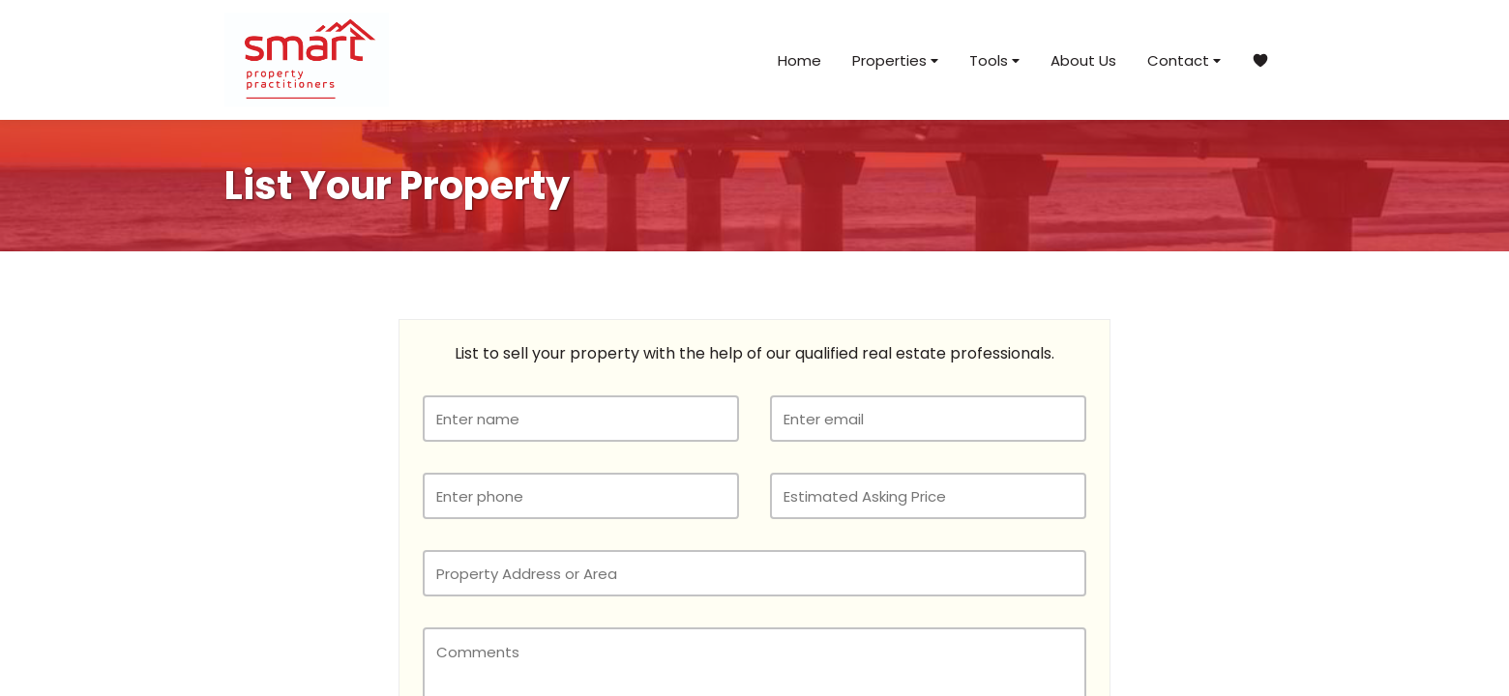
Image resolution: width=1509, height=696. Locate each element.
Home (799, 60)
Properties (895, 60)
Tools (994, 60)
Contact (1184, 60)
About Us (1083, 60)
